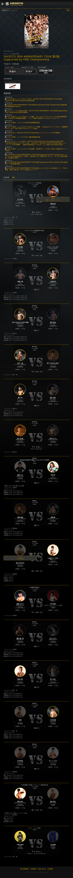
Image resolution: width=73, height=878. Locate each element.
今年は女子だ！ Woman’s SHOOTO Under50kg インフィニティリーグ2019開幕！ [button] (34, 133)
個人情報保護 (24, 869)
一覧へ (68, 10)
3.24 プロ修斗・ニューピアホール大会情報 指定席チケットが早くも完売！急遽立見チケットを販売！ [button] (36, 149)
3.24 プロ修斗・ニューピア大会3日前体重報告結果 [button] (23, 123)
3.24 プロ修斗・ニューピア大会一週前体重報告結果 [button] (23, 137)
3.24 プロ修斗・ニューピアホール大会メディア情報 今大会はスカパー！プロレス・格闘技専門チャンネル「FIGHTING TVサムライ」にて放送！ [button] (36, 127)
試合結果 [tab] (6, 177)
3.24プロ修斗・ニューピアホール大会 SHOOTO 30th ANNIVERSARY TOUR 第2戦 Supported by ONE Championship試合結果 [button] (33, 100)
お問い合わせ (42, 869)
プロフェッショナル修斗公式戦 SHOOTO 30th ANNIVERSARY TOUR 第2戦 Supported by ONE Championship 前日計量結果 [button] (36, 111)
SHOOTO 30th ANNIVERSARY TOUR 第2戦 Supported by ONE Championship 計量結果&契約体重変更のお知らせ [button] (36, 105)
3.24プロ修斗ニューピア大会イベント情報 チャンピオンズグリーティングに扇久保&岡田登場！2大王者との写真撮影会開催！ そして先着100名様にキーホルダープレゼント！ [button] (36, 117)
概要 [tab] (13, 177)
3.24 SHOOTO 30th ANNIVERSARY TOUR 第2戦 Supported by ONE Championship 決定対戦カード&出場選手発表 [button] (36, 163)
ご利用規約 (33, 869)
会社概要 (50, 869)
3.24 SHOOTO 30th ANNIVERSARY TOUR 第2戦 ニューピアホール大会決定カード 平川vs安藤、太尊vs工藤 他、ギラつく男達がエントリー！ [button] (36, 169)
